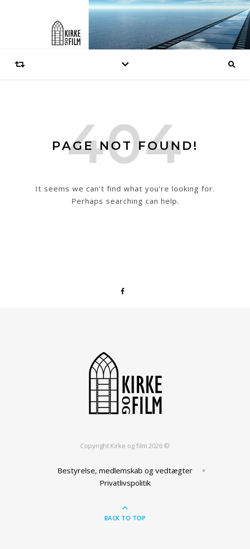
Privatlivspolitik (125, 483)
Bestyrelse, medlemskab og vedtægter (125, 470)
